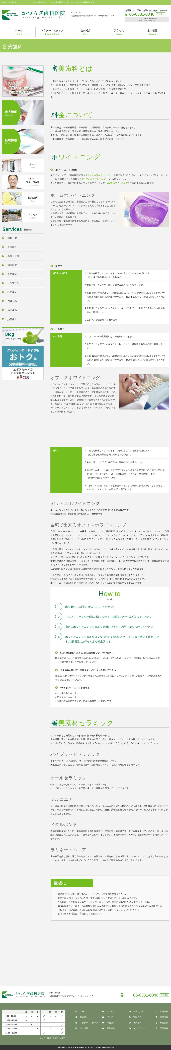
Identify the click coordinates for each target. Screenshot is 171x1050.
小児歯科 (12, 292)
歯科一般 (12, 237)
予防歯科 (12, 274)
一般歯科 (111, 1023)
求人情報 (84, 1028)
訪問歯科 (12, 319)
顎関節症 (12, 265)
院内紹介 (84, 1017)
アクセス (111, 1011)
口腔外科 (12, 301)
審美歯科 (12, 246)
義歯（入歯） (15, 256)
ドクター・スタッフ (89, 1023)
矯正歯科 (12, 310)
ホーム (83, 1011)
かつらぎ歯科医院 (33, 15)
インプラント (15, 283)
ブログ (110, 1017)
